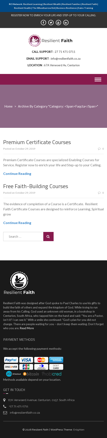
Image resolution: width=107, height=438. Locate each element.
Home (8, 106)
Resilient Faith (89, 4)
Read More (27, 328)
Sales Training (85, 8)
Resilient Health (22, 8)
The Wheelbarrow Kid (43, 8)
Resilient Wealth (52, 4)
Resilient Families (71, 4)
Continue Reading (17, 173)
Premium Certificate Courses (37, 142)
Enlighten (78, 429)
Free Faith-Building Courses (35, 186)
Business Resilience (66, 8)
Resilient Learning (32, 4)
